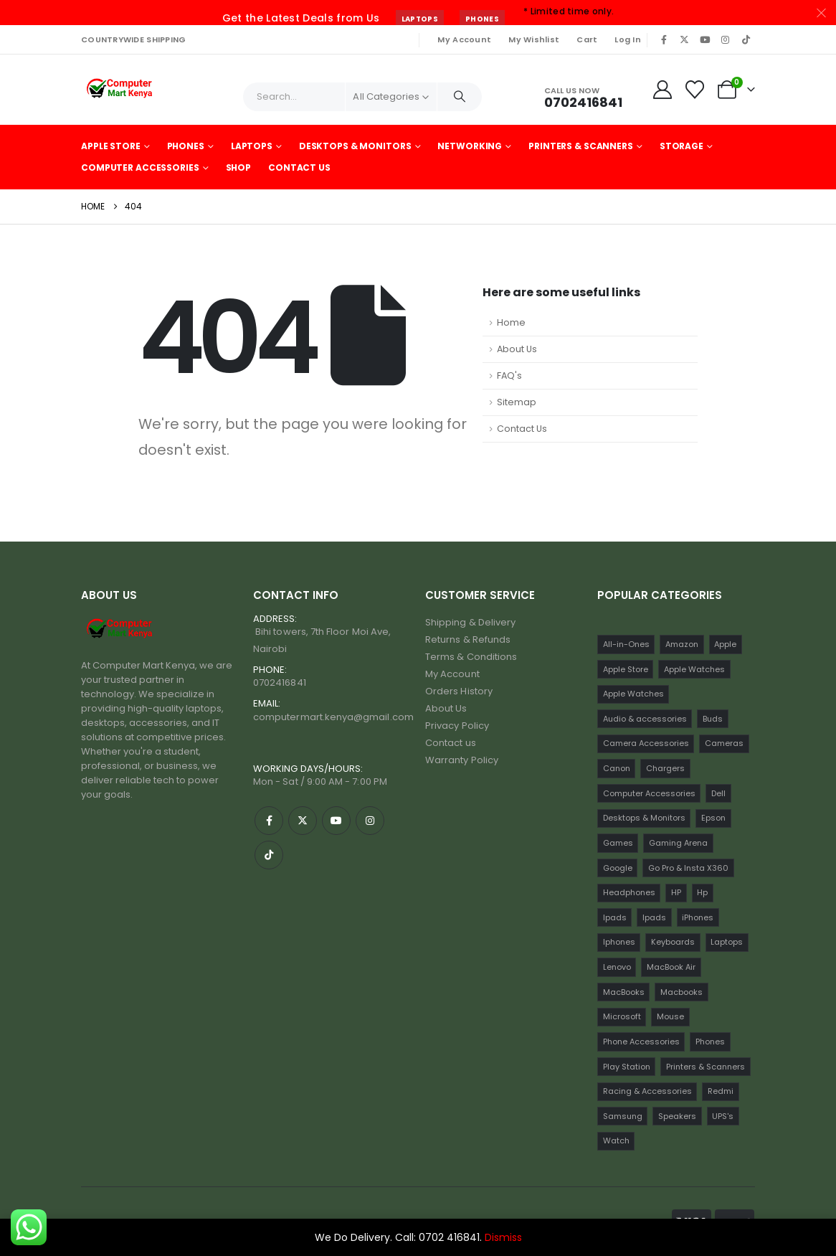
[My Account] (662, 89)
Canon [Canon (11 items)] (616, 768)
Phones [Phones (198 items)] (710, 1041)
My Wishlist (533, 39)
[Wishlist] (695, 89)
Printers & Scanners (580, 146)
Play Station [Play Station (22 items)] (626, 1066)
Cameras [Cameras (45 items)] (724, 743)
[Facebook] (664, 39)
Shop (239, 167)
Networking (469, 146)
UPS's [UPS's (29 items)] (722, 1116)
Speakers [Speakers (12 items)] (677, 1116)
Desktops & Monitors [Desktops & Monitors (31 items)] (644, 817)
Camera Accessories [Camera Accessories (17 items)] (646, 743)
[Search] (459, 96)
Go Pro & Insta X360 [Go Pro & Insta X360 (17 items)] (688, 868)
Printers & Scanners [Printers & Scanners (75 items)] (705, 1066)
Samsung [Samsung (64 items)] (622, 1116)
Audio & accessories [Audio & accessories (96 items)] (645, 718)
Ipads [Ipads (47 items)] (615, 917)
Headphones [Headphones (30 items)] (629, 892)
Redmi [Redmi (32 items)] (720, 1091)
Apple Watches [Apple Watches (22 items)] (694, 669)
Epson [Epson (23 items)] (713, 817)
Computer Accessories (140, 167)
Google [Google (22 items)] (617, 868)
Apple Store (111, 146)
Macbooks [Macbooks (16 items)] (681, 992)
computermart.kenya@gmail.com (333, 717)
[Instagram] (725, 39)
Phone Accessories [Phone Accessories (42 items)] (641, 1041)
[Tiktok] (745, 39)
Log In (627, 39)
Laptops (420, 19)
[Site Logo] (121, 89)
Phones (482, 19)
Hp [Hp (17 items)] (702, 892)
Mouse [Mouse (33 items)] (670, 1016)
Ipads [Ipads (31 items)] (654, 917)
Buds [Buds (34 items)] (713, 718)
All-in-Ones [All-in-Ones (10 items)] (626, 644)
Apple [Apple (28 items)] (725, 644)
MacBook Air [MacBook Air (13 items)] (671, 967)
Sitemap (516, 402)
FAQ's (509, 375)
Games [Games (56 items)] (618, 843)
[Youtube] (704, 39)
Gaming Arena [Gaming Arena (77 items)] (678, 843)
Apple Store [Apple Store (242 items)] (625, 669)
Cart (586, 39)
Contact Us (299, 167)
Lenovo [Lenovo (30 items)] (617, 967)
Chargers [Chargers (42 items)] (665, 768)
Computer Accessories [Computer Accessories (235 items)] (649, 793)
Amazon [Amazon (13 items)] (681, 644)
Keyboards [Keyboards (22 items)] (673, 942)
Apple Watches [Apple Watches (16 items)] (633, 693)
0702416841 (279, 682)
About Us (517, 349)
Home (511, 322)
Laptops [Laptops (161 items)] (727, 942)
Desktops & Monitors (355, 146)
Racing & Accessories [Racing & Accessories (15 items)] (647, 1091)
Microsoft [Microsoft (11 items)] (622, 1016)
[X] (684, 39)
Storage (681, 146)
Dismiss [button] (503, 1237)
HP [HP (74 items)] (676, 892)
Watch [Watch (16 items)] (616, 1140)
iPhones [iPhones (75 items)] (697, 917)
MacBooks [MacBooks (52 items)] (624, 992)
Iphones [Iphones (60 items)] (619, 942)
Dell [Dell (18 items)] (718, 793)
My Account (464, 39)
